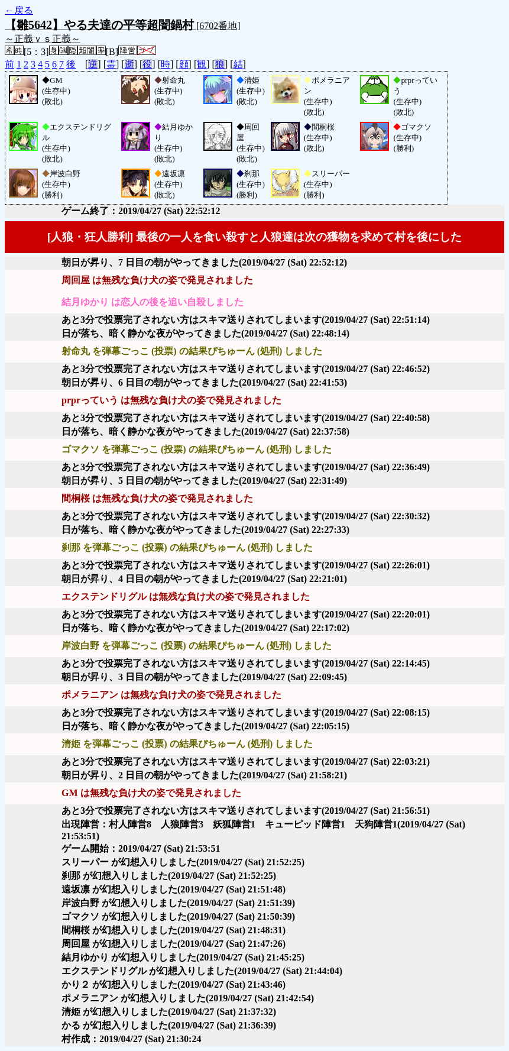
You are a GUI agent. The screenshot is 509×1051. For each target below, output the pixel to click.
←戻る (19, 10)
